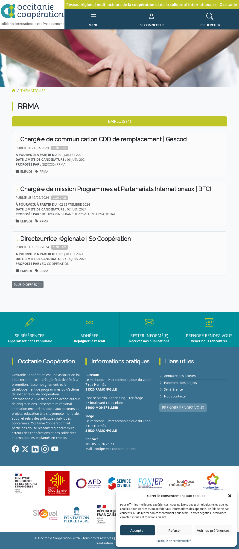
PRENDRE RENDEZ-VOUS (183, 406)
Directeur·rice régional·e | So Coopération (76, 238)
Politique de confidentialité (174, 541)
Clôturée (60, 148)
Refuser (174, 530)
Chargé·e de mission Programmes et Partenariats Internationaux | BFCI (116, 188)
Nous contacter (175, 396)
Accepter (137, 530)
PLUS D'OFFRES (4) (27, 284)
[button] (229, 495)
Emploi (26, 171)
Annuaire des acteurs (180, 376)
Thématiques (33, 90)
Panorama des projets (180, 382)
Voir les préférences (213, 530)
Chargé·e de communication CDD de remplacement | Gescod (104, 139)
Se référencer (174, 389)
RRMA (44, 171)
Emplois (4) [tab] (119, 121)
